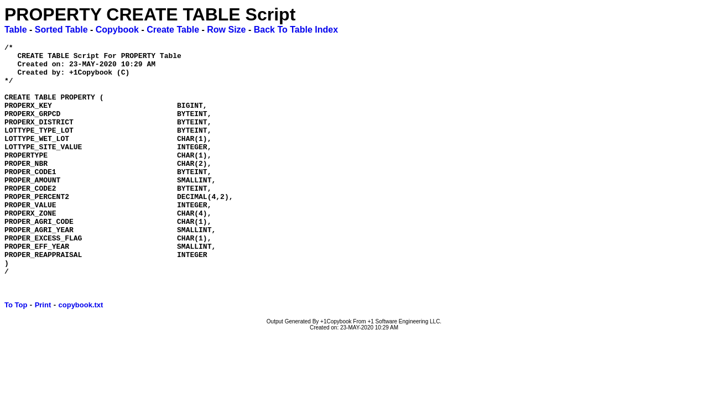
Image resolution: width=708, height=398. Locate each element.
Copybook (117, 29)
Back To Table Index (296, 29)
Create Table (173, 29)
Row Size (226, 29)
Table (15, 29)
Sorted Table (61, 29)
